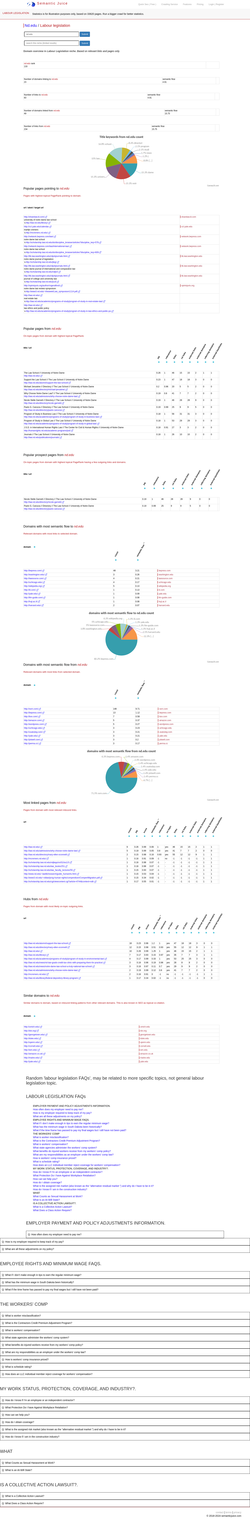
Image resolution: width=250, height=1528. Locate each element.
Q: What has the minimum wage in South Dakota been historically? (38, 1282)
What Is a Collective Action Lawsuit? (52, 1206)
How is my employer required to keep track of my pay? (62, 1112)
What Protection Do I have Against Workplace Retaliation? (64, 1175)
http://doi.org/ (31, 1031)
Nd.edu (31, 25)
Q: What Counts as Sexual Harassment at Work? (28, 1462)
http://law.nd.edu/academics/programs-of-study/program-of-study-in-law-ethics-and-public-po (70, 311)
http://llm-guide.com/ (34, 597)
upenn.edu (145, 1042)
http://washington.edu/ (35, 574)
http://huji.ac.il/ (32, 601)
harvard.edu (164, 605)
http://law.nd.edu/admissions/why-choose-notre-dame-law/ (52, 396)
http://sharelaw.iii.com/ (35, 217)
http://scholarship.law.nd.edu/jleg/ (42, 262)
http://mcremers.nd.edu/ (38, 232)
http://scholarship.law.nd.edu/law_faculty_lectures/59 (49, 870)
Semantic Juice (47, 3)
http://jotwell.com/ (33, 739)
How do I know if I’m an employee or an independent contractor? (67, 1172)
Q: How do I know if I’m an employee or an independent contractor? (38, 1400)
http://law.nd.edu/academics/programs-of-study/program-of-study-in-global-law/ (61, 423)
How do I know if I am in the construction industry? (60, 1189)
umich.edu (145, 1027)
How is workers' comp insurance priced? (54, 1158)
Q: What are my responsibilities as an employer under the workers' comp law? (44, 1352)
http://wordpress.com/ (35, 724)
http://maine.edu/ (33, 1058)
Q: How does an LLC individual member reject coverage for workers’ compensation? (47, 1374)
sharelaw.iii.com (188, 217)
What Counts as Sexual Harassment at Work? (57, 1196)
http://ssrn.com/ (32, 709)
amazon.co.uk (146, 1054)
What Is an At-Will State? (46, 1199)
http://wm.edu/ (32, 1050)
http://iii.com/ (31, 590)
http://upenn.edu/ (33, 1042)
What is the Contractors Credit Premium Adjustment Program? (66, 1140)
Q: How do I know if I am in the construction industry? (30, 1436)
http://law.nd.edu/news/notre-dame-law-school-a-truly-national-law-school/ (59, 966)
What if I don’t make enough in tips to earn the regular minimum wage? (71, 1123)
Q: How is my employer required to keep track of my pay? (33, 1241)
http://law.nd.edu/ (33, 295)
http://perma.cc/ (32, 743)
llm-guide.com (165, 597)
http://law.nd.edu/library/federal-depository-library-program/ (52, 978)
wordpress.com (166, 724)
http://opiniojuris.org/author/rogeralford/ (43, 285)
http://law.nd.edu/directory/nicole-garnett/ (44, 403)
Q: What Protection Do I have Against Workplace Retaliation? (35, 1407)
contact (220, 1512)
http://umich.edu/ (33, 1027)
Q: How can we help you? (16, 1414)
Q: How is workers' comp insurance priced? (25, 1359)
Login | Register (216, 4)
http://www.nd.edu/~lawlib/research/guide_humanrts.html (51, 874)
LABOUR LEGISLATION (16, 13)
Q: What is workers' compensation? (21, 1330)
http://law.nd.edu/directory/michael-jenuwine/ (46, 389)
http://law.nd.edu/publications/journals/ (43, 437)
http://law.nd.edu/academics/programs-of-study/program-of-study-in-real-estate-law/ (65, 301)
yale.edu (162, 594)
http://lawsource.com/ (35, 578)
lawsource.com (166, 578)
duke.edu (144, 1038)
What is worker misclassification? (51, 1137)
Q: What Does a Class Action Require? (23, 1503)
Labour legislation (55, 25)
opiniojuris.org (187, 285)
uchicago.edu (165, 582)
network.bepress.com (191, 236)
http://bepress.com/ (34, 570)
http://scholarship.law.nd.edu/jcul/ (42, 282)
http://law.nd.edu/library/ (38, 223)
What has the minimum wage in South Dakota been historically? (67, 1126)
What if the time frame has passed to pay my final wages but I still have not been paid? (79, 1130)
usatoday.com (165, 732)
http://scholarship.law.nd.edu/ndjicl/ (43, 272)
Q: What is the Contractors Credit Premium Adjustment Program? (37, 1323)
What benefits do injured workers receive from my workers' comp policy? (72, 1151)
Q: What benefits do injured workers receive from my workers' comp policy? (42, 1344)
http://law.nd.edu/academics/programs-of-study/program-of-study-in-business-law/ (63, 417)
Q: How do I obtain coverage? (18, 1422)
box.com (163, 716)
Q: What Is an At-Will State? (17, 1470)
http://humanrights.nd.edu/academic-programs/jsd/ (48, 430)
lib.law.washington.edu (191, 256)
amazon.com (165, 720)
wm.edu (144, 1050)
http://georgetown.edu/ (35, 1034)
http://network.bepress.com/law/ (40, 236)
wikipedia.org (165, 586)
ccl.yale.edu (186, 226)
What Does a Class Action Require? (52, 1210)
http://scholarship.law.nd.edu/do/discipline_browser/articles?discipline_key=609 (63, 252)
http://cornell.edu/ (33, 1046)
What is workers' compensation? (50, 1144)
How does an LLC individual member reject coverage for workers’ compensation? (76, 1165)
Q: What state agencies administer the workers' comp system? (35, 1337)
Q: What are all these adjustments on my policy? (28, 1249)
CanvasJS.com (213, 186)
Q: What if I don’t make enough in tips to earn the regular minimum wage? (41, 1275)
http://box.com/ (32, 716)
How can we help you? (45, 1179)
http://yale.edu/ (32, 594)
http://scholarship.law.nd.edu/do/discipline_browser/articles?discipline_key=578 (63, 242)
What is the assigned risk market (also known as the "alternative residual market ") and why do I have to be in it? (93, 1186)
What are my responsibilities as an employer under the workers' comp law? (73, 1154)
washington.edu (166, 574)
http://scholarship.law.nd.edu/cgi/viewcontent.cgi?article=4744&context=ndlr (60, 881)
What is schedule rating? (46, 1161)
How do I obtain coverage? (47, 1182)
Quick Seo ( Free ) (147, 4)
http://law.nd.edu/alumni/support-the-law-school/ (47, 383)
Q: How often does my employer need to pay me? (54, 1234)
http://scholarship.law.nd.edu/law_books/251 (45, 866)
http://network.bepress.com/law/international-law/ (48, 246)
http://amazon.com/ (34, 720)
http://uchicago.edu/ (34, 582)
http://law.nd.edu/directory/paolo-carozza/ (44, 410)
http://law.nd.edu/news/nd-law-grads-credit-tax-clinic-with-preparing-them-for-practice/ (64, 962)
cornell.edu (145, 1046)
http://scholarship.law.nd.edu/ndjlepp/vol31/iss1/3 (48, 862)
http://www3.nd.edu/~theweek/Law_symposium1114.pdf (53, 291)
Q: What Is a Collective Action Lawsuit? (23, 1496)
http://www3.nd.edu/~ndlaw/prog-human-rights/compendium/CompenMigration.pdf (63, 878)
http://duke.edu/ (32, 1038)
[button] (159, 362)
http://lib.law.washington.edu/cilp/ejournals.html (47, 256)
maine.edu (145, 1058)
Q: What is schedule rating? (17, 1366)
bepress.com (165, 570)
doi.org (143, 1031)
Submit (85, 34)
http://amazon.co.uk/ (34, 1054)
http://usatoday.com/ (34, 732)
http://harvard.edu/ (34, 605)
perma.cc (163, 743)
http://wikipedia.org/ (34, 586)
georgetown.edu (147, 1034)
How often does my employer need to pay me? (58, 1109)
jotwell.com (164, 739)
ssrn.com (163, 709)
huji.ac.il (162, 601)
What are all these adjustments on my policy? (57, 1116)
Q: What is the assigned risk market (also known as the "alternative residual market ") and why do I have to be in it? (64, 1429)
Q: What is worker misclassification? (21, 1315)
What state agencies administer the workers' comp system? (65, 1147)
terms (229, 1512)
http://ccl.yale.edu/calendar (37, 226)
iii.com (162, 590)
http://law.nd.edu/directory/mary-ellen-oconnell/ (47, 854)
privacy (237, 1512)
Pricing (200, 4)
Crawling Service (169, 4)
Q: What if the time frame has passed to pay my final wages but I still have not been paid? (50, 1289)
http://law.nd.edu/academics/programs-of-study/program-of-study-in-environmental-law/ (65, 959)
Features (187, 4)
